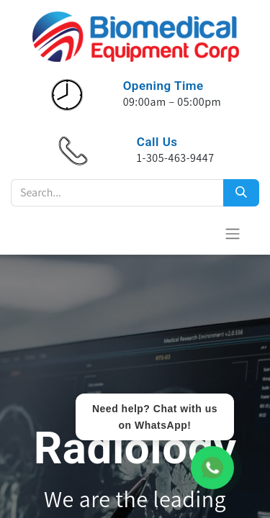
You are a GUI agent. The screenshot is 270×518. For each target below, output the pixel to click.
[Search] (241, 192)
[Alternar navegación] (232, 233)
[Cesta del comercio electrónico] (197, 233)
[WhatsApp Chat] (212, 467)
